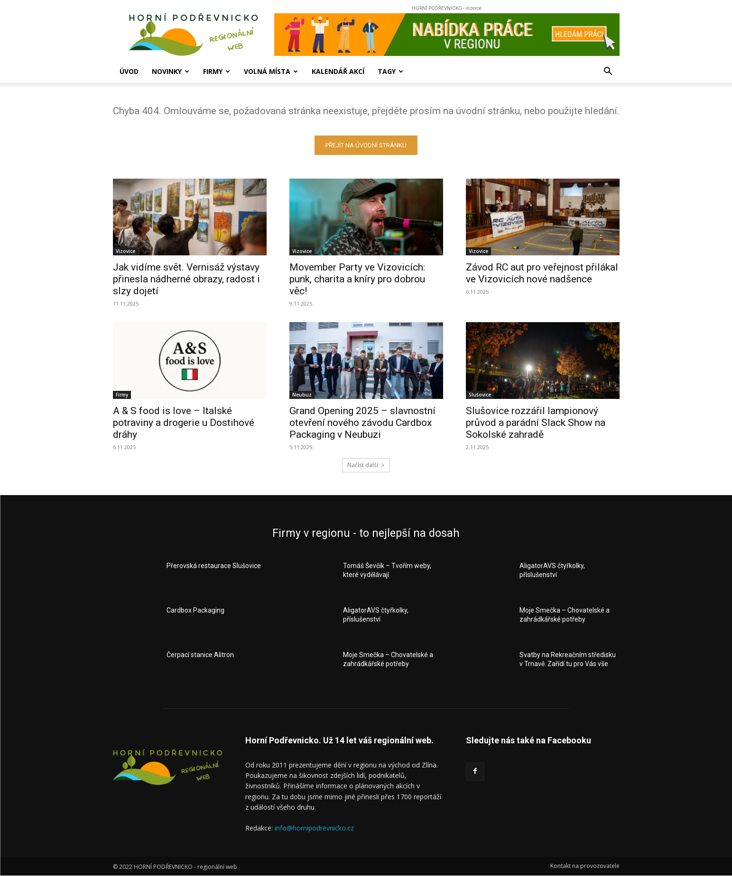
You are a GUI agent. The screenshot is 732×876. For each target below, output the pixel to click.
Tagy (390, 71)
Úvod (129, 71)
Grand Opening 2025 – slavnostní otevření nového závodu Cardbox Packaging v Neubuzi (362, 422)
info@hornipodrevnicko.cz (314, 827)
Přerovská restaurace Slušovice (214, 565)
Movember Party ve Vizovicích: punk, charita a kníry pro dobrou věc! (357, 279)
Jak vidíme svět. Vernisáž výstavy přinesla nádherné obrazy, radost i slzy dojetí (186, 279)
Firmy (216, 71)
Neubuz (302, 394)
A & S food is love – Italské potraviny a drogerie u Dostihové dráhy (183, 422)
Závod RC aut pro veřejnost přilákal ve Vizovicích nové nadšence (542, 273)
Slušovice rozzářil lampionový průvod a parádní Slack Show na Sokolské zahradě (535, 422)
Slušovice (480, 394)
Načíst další (366, 465)
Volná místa (271, 71)
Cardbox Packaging (195, 610)
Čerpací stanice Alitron (200, 655)
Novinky (170, 71)
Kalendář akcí (338, 71)
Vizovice (125, 251)
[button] (608, 72)
